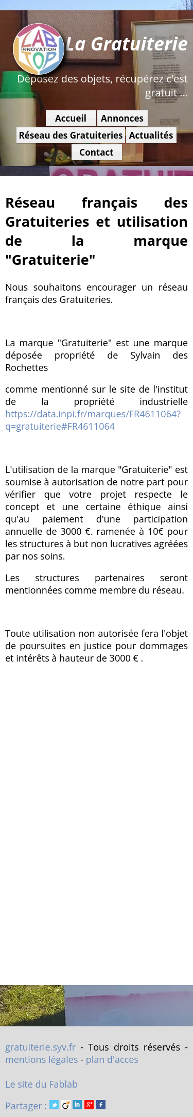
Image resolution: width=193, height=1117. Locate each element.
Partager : (55, 1105)
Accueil (70, 118)
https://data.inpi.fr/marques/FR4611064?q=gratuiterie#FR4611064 (93, 420)
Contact (96, 152)
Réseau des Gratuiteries (70, 135)
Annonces (122, 118)
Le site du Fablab (41, 1084)
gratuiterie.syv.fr (40, 1047)
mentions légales (41, 1059)
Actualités (151, 135)
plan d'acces (112, 1059)
